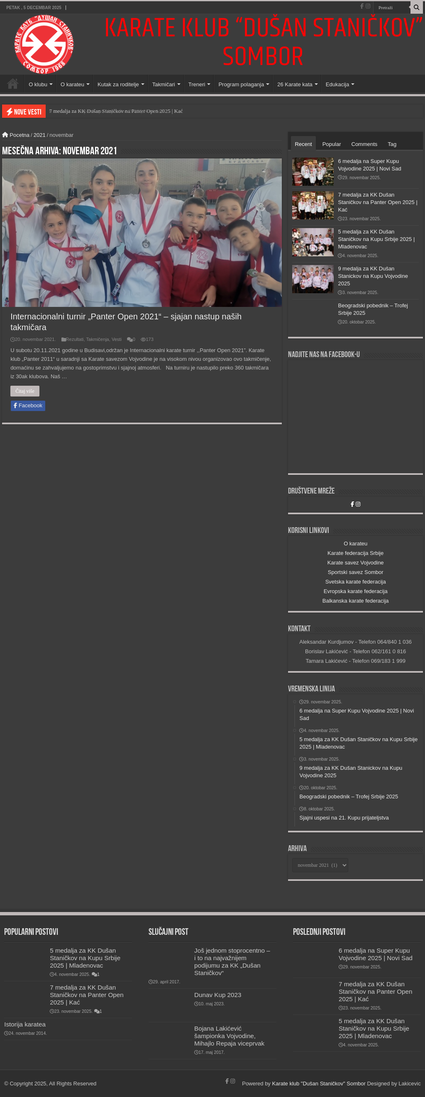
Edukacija (337, 84)
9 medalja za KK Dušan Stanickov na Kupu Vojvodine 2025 (373, 276)
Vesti (117, 339)
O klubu (38, 84)
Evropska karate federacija (356, 591)
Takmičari (163, 84)
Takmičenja (97, 339)
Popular (331, 144)
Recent (303, 144)
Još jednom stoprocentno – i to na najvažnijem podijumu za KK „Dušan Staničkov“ (232, 961)
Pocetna (15, 135)
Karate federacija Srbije (355, 553)
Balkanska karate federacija (355, 601)
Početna (13, 83)
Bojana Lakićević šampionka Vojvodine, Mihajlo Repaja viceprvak (229, 1036)
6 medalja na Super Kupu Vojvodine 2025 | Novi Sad (106, 111)
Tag (392, 144)
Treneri (196, 84)
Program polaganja (241, 84)
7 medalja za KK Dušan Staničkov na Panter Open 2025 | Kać (377, 202)
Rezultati (75, 339)
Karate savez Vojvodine (355, 562)
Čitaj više (24, 391)
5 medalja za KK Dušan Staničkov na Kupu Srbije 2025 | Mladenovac (376, 239)
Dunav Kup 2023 (217, 994)
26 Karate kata (295, 84)
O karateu (72, 84)
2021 (40, 135)
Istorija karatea (25, 1024)
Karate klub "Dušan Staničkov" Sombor (318, 1083)
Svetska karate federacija (355, 582)
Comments (365, 144)
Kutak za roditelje (118, 84)
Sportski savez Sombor (355, 572)
